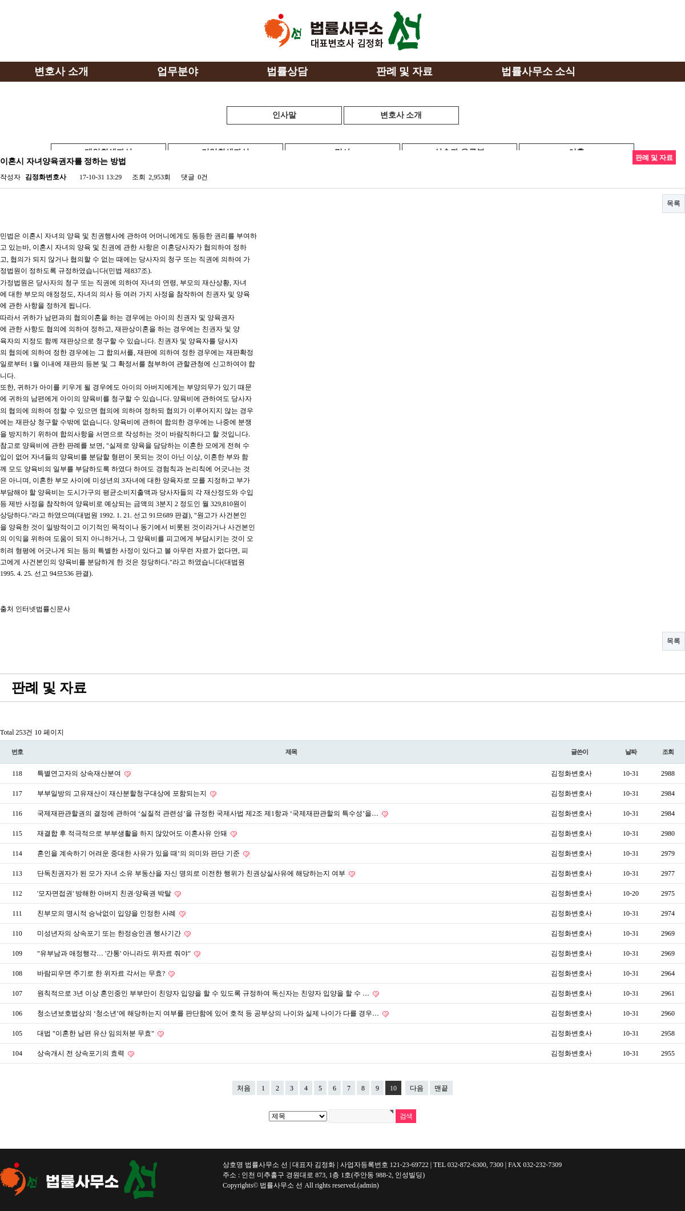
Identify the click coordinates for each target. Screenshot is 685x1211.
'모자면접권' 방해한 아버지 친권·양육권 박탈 (105, 893)
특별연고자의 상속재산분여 (80, 773)
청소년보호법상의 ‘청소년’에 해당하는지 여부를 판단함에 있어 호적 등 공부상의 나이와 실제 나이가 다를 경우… (209, 1013)
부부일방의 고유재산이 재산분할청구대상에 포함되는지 (122, 793)
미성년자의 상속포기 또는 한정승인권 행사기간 (110, 933)
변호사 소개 (401, 115)
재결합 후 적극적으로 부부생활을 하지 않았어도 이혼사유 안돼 (133, 833)
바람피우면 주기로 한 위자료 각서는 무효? (102, 973)
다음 (417, 1088)
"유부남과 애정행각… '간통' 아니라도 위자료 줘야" (114, 953)
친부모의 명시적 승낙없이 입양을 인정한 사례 (107, 913)
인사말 (284, 115)
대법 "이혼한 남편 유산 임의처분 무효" (96, 1033)
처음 (244, 1088)
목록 (673, 203)
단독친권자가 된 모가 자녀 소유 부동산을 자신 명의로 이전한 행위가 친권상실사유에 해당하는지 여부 (192, 873)
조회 (668, 751)
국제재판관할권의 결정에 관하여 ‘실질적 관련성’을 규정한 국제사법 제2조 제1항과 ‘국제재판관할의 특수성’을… (208, 813)
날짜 (630, 751)
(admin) (368, 1185)
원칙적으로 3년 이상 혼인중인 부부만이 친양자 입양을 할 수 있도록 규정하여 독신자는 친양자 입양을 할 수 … (204, 993)
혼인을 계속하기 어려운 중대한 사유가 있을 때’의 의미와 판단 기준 (139, 853)
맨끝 (441, 1088)
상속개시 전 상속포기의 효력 (81, 1053)
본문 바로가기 (0, 0)
